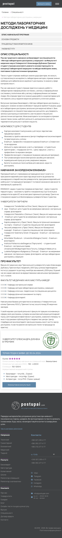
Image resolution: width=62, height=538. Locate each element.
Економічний (6, 446)
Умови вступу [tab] (8, 48)
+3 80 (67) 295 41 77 (38, 459)
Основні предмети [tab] (10, 39)
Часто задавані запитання (11, 428)
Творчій (4, 453)
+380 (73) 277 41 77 (38, 447)
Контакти (4, 520)
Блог (3, 503)
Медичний (5, 450)
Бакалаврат (5, 464)
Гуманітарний (6, 443)
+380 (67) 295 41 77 (38, 440)
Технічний (5, 439)
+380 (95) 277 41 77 (38, 443)
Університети (6, 496)
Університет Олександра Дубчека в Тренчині (21, 340)
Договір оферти (7, 516)
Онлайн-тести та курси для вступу (15, 506)
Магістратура (6, 468)
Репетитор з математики (11, 481)
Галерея (4, 499)
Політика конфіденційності (50, 530)
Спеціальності (17, 12)
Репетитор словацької (10, 478)
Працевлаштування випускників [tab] (17, 44)
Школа (3, 474)
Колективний (6, 471)
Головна (5, 12)
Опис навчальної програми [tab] (15, 34)
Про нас (4, 493)
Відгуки (4, 509)
